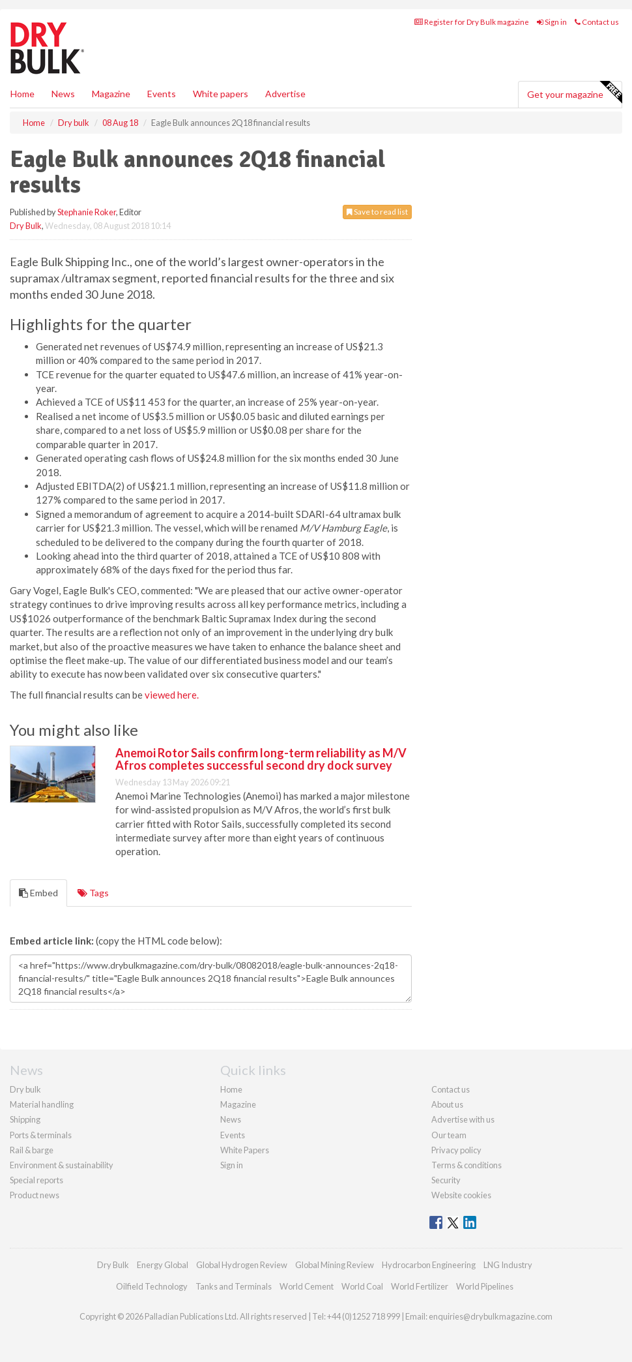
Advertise (285, 93)
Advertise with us (463, 1119)
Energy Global (162, 1265)
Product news (34, 1195)
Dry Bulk (26, 225)
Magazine (111, 93)
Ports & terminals (41, 1135)
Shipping (25, 1119)
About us (447, 1104)
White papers (220, 93)
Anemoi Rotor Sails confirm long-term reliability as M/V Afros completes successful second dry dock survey (261, 759)
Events (161, 93)
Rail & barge (31, 1150)
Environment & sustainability (61, 1165)
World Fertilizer (419, 1286)
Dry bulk (25, 1089)
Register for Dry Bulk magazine (471, 22)
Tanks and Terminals (233, 1286)
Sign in (552, 22)
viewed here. (172, 695)
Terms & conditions (466, 1165)
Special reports (36, 1180)
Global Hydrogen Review (241, 1265)
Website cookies (461, 1195)
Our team (449, 1135)
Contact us (597, 22)
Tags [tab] (93, 892)
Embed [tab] (38, 892)
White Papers (244, 1150)
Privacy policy (456, 1150)
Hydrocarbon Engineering (429, 1265)
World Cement (307, 1286)
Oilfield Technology (152, 1286)
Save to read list (377, 212)
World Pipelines (484, 1286)
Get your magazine (574, 93)
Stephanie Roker (86, 212)
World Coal (362, 1286)
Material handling (42, 1104)
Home (22, 93)
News (230, 1119)
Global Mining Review (334, 1265)
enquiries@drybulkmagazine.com (491, 1316)
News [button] (63, 93)
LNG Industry (507, 1265)
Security (446, 1180)
